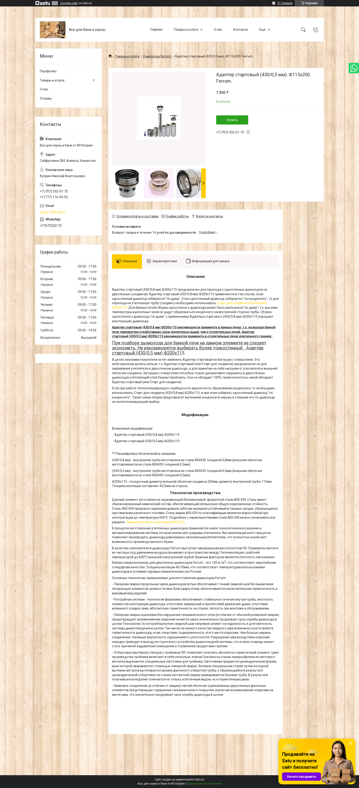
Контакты (240, 29)
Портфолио (48, 71)
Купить (232, 120)
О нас (218, 29)
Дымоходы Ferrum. (157, 56)
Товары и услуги (186, 29)
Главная (156, 29)
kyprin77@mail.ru (52, 212)
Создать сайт (69, 3)
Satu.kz (199, 779)
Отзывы (46, 98)
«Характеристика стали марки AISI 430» (155, 522)
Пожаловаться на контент (204, 783)
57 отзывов (284, 3)
